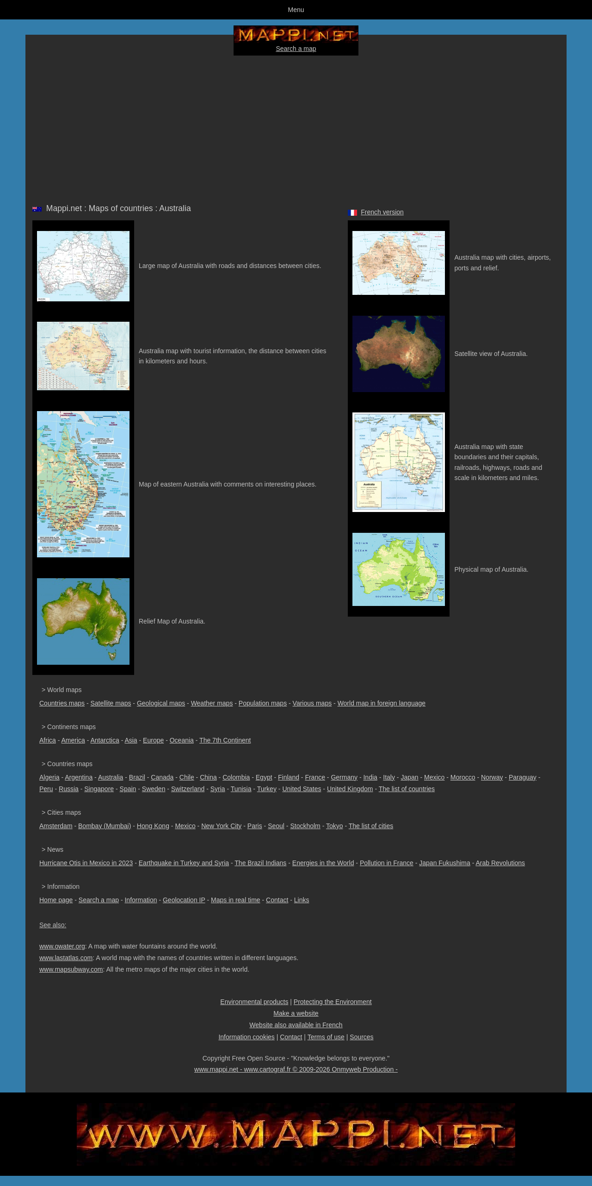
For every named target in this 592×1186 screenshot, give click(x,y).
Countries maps (62, 703)
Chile (186, 777)
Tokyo (334, 826)
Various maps (312, 703)
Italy (389, 777)
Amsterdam (56, 826)
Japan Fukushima (444, 863)
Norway (492, 777)
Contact (277, 900)
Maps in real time (235, 900)
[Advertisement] (296, 128)
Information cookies (246, 1037)
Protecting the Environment (333, 1001)
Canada (162, 777)
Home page (56, 900)
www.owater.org (62, 946)
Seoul (276, 826)
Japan (409, 777)
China (208, 777)
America (73, 740)
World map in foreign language (382, 703)
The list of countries (407, 789)
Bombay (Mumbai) (104, 826)
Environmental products (254, 1001)
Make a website (295, 1013)
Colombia (236, 777)
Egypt (264, 777)
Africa (47, 740)
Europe (153, 740)
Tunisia (241, 789)
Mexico (434, 777)
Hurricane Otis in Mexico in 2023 (86, 863)
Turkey (267, 789)
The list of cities (371, 826)
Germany (344, 777)
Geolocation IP (184, 900)
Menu (296, 9)
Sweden (154, 789)
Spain (128, 789)
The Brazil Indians (260, 863)
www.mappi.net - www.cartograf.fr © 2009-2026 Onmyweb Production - (296, 1069)
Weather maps (212, 703)
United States (301, 789)
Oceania (182, 740)
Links (301, 900)
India (370, 777)
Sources (361, 1037)
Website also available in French (295, 1025)
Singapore (99, 789)
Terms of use (326, 1037)
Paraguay (522, 777)
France (315, 777)
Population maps (263, 703)
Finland (288, 777)
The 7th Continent (225, 740)
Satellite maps (111, 703)
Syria (217, 789)
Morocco (462, 777)
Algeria (49, 777)
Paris (254, 826)
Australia (110, 777)
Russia (69, 789)
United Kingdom (350, 789)
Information (140, 900)
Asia (130, 740)
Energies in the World (323, 863)
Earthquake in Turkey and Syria (184, 863)
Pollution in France (386, 863)
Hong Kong (153, 826)
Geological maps (161, 703)
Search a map (296, 48)
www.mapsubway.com (71, 969)
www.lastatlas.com (65, 957)
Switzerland (187, 789)
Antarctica (105, 740)
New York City (221, 826)
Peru (46, 789)
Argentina (78, 777)
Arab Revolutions (500, 863)
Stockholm (305, 826)
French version (382, 212)
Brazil (137, 777)
